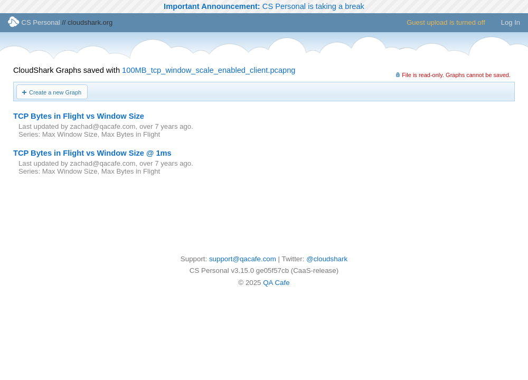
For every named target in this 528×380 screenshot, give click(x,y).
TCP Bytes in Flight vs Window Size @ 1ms (92, 153)
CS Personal (34, 22)
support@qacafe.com (242, 259)
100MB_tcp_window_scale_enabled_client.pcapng (208, 70)
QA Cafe (276, 283)
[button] (52, 91)
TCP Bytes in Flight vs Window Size (78, 116)
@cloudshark (326, 259)
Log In (510, 22)
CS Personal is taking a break (264, 6)
